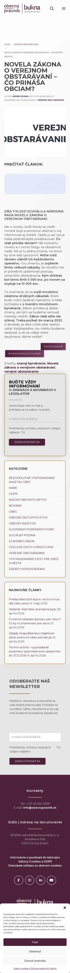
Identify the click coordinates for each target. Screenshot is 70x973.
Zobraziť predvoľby (35, 960)
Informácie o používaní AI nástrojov (35, 857)
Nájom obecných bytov (28, 499)
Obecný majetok (22, 523)
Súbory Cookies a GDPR (35, 861)
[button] (65, 907)
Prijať (35, 942)
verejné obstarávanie (21, 371)
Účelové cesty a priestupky (31, 547)
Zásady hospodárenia (27, 569)
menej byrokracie (31, 363)
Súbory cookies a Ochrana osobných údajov (35, 968)
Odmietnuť (35, 951)
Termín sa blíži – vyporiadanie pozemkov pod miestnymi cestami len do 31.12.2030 (35, 651)
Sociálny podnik (22, 535)
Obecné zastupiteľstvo (28, 517)
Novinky (15, 505)
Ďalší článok (53, 346)
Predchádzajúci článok (25, 353)
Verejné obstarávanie (26, 44)
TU (22, 432)
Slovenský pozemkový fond (31, 529)
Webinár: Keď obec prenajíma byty (32, 609)
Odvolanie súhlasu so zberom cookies (35, 865)
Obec (13, 511)
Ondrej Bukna (20, 96)
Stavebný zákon (22, 541)
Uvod (7, 44)
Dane (13, 488)
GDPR (13, 493)
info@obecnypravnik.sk (39, 807)
